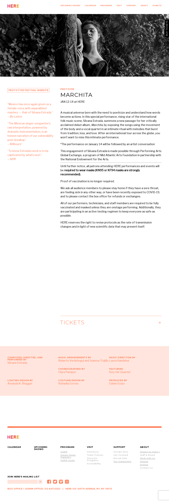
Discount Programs (92, 459)
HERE (20, 6)
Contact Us (146, 468)
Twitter (55, 482)
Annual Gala (120, 458)
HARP (63, 452)
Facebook (49, 482)
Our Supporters (122, 461)
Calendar (90, 5)
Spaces (144, 461)
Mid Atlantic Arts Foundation (118, 155)
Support (131, 5)
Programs (106, 5)
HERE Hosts (67, 460)
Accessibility (94, 463)
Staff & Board (147, 455)
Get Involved (120, 455)
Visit (119, 5)
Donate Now (120, 452)
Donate (157, 5)
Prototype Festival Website (29, 90)
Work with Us (147, 458)
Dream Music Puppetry (68, 456)
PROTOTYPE (20, 437)
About (144, 5)
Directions (93, 452)
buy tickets (166, 28)
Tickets (72, 322)
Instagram (67, 482)
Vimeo (61, 482)
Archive (144, 465)
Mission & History (150, 452)
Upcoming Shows (70, 5)
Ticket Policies (95, 455)
